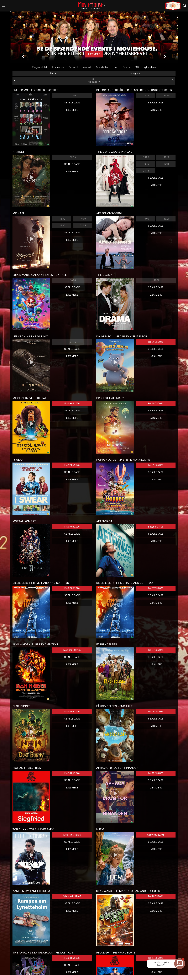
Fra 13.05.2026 (155, 773)
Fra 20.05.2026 (155, 896)
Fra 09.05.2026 (155, 342)
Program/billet (39, 67)
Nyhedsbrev (149, 67)
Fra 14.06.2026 (155, 958)
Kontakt (87, 67)
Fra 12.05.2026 (72, 465)
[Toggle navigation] (3, 5)
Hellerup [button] (93, 4)
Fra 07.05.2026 (72, 526)
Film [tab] (52, 73)
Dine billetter (101, 67)
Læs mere (72, 110)
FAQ (137, 67)
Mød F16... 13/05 (72, 834)
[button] (22, 56)
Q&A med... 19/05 (72, 896)
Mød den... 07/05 (72, 650)
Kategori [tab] (134, 73)
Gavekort (73, 67)
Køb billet (94, 54)
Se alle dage (72, 102)
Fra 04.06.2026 (72, 958)
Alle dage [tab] (94, 80)
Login (115, 67)
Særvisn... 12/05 (155, 834)
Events (126, 67)
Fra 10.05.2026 (155, 403)
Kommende (58, 67)
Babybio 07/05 (155, 526)
